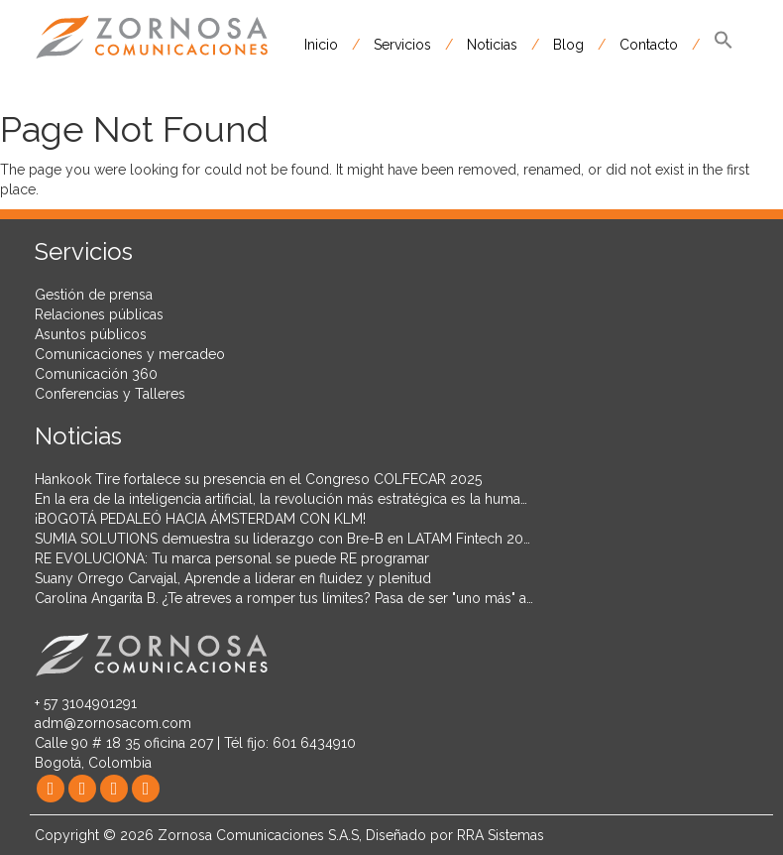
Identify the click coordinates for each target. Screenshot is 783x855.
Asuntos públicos (91, 334)
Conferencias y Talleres (110, 394)
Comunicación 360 (96, 374)
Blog (568, 45)
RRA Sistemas (500, 835)
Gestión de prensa (94, 295)
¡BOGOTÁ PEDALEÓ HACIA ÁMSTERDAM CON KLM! (200, 519)
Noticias (492, 45)
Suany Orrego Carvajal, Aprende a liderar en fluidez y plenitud (233, 578)
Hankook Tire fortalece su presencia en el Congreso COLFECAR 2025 (258, 479)
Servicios (402, 45)
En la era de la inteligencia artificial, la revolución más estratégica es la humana (285, 499)
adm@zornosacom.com (113, 723)
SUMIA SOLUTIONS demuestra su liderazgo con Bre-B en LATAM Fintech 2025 (286, 539)
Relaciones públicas (99, 314)
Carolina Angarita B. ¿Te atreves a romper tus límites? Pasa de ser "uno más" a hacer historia (325, 598)
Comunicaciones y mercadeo (130, 354)
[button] (723, 45)
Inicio (321, 45)
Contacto (648, 45)
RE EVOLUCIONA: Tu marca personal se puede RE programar (232, 558)
